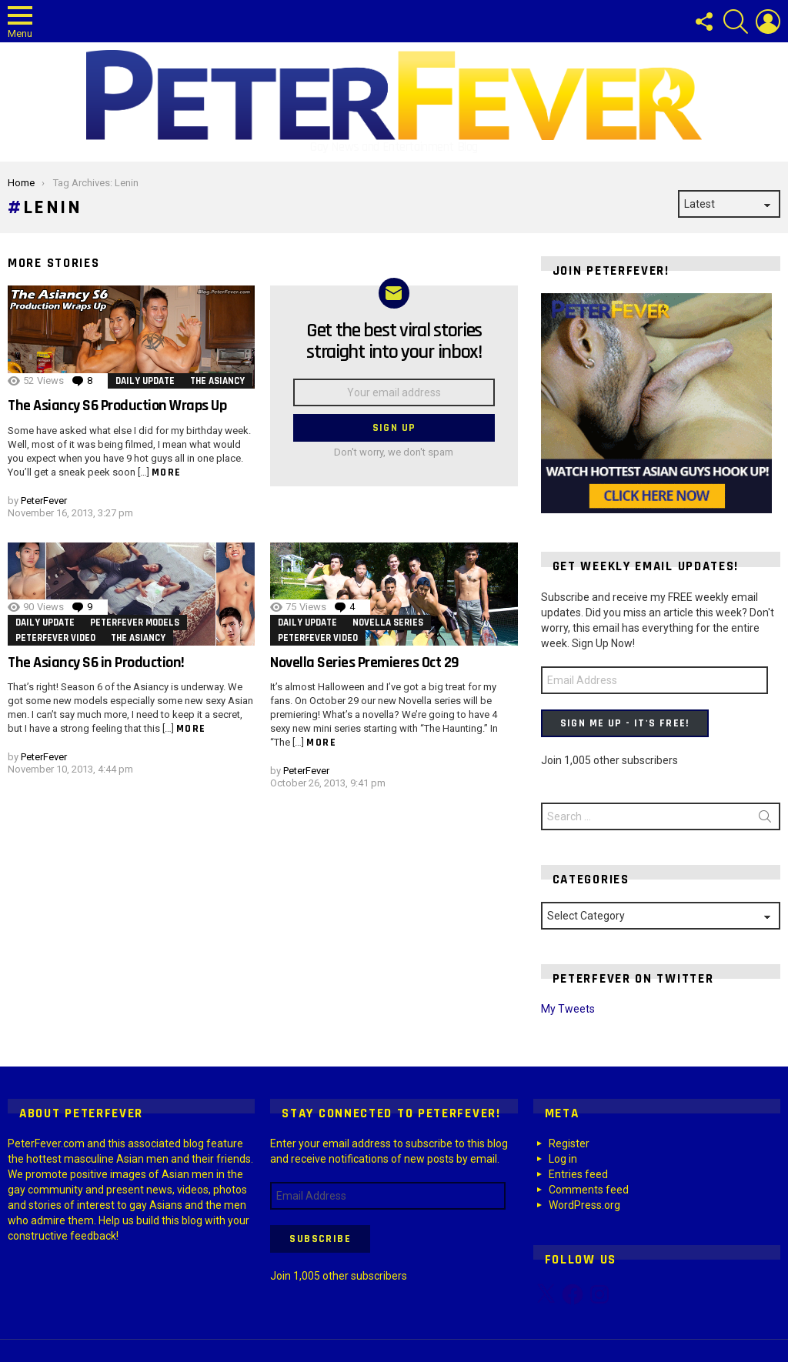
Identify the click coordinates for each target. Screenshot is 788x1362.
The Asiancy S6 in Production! (96, 663)
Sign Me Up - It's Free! (625, 723)
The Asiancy (217, 381)
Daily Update (145, 381)
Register (569, 1143)
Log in (563, 1159)
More (167, 472)
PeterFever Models (134, 622)
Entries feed (578, 1174)
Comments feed (589, 1189)
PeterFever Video (55, 638)
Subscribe (320, 1239)
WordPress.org (584, 1205)
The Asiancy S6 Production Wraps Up (117, 406)
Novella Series (387, 622)
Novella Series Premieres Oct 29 (364, 663)
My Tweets (568, 1009)
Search (765, 819)
